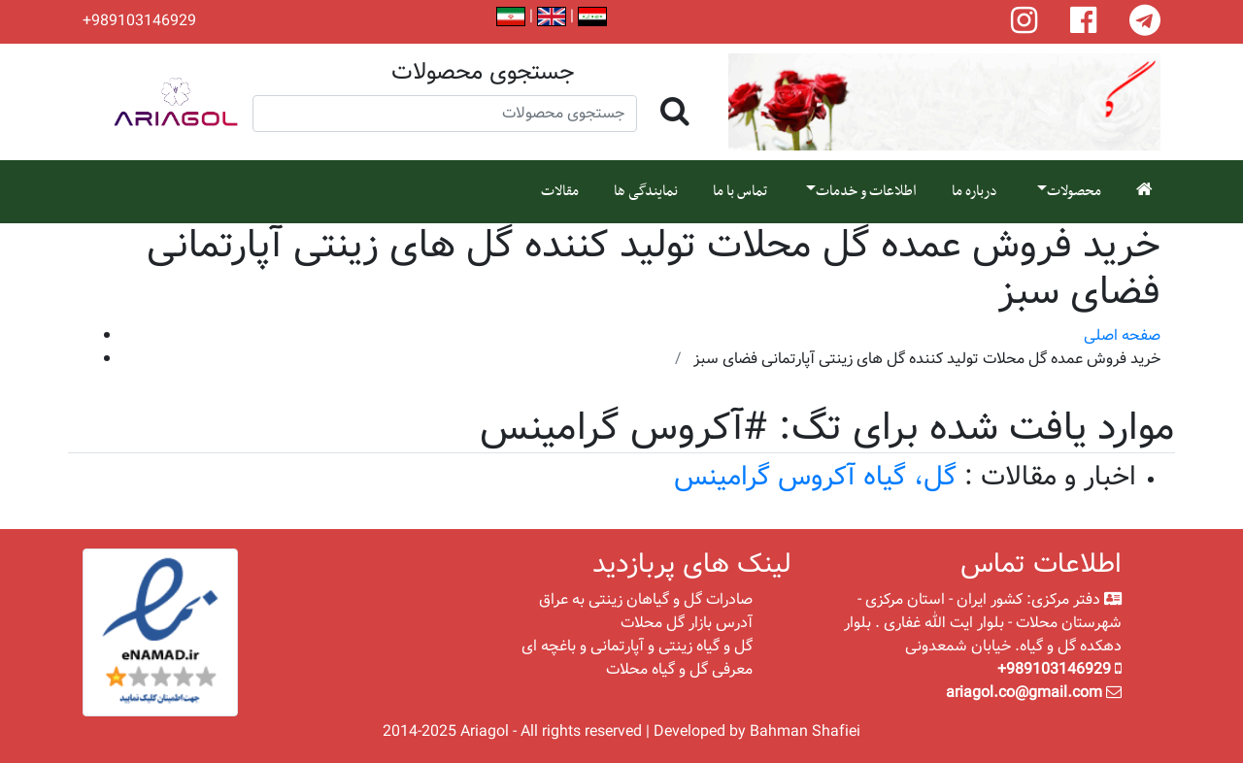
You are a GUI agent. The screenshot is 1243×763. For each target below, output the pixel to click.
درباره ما (974, 191)
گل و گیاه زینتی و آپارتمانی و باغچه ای (637, 646)
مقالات (560, 191)
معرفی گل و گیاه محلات (679, 669)
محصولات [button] (1074, 191)
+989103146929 (139, 21)
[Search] (444, 113)
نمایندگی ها (646, 191)
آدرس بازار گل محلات (687, 623)
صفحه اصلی (1122, 335)
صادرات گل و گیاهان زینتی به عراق (646, 599)
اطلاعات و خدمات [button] (866, 191)
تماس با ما (740, 191)
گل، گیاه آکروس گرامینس (815, 477)
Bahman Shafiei (805, 731)
